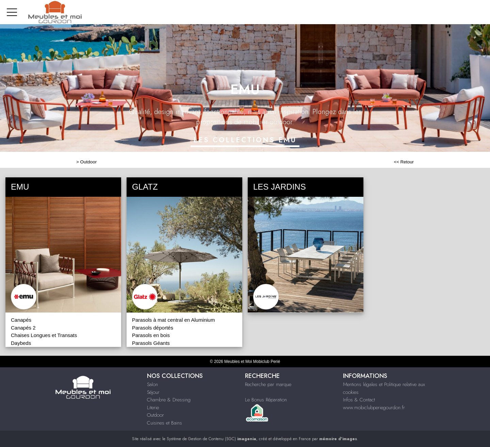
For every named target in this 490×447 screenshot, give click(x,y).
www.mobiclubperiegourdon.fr (374, 407)
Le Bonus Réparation (266, 399)
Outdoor (88, 161)
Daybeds (21, 343)
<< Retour (404, 161)
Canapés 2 (23, 328)
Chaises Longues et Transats (44, 335)
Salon (152, 384)
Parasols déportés (152, 328)
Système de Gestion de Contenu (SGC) (211, 439)
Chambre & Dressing (169, 399)
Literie (153, 407)
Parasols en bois (151, 335)
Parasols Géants (151, 343)
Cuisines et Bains (164, 423)
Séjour (153, 392)
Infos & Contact (359, 399)
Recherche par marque (268, 384)
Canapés (21, 320)
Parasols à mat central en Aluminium (173, 320)
